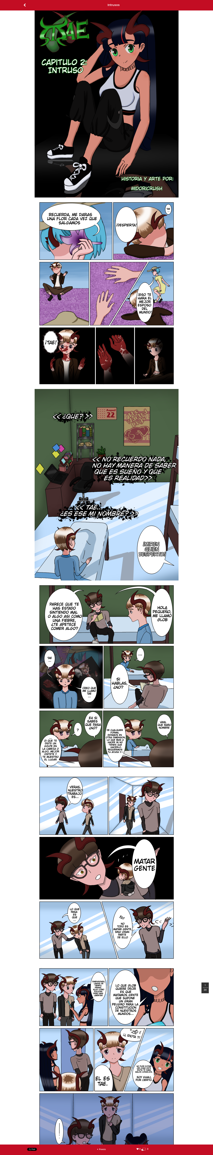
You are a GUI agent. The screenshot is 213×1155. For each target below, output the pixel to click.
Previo (101, 1149)
